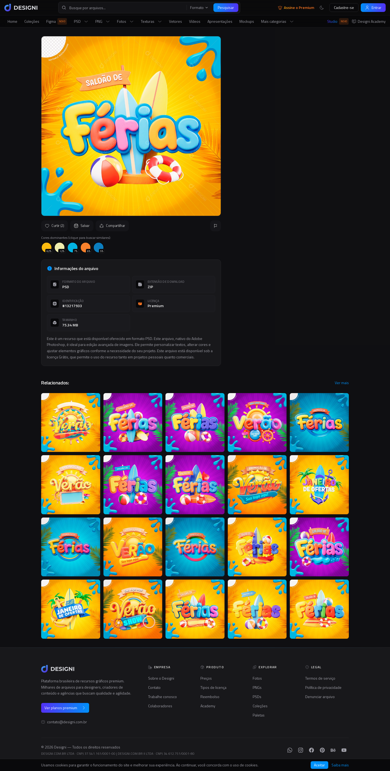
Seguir (336, 169)
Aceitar (319, 765)
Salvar (82, 225)
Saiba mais (340, 765)
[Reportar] (215, 225)
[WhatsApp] (290, 750)
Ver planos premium (65, 708)
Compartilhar (112, 225)
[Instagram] (301, 750)
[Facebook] (311, 750)
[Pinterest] (322, 750)
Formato (199, 7)
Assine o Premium (296, 7)
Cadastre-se (344, 7)
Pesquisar (226, 7)
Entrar (373, 7)
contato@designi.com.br (67, 722)
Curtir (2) (54, 225)
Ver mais (342, 383)
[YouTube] (344, 750)
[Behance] (333, 750)
